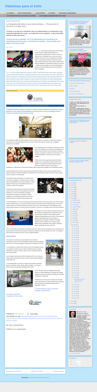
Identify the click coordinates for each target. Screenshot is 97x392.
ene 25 (76, 239)
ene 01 (76, 298)
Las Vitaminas (10, 13)
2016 (72, 191)
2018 (72, 187)
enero (74, 224)
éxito (46, 316)
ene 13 (76, 266)
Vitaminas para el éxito (23, 6)
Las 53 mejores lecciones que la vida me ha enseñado (21, 15)
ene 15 (76, 261)
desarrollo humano (38, 316)
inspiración (9, 318)
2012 (72, 301)
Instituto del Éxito (73, 86)
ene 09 (76, 275)
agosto (74, 209)
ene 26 (76, 237)
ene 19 (76, 253)
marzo (74, 220)
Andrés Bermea (24, 316)
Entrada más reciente (13, 371)
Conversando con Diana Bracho (67, 13)
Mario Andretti (9, 47)
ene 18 (76, 255)
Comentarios (74, 364)
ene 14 (76, 264)
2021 (72, 182)
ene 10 (76, 273)
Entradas (73, 361)
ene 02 (76, 295)
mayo (73, 215)
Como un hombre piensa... (25, 13)
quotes (48, 318)
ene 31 (76, 226)
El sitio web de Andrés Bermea (77, 83)
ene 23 (76, 244)
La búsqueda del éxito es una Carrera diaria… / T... (79, 281)
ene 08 (76, 277)
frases (55, 316)
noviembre (75, 202)
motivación (25, 318)
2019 (72, 185)
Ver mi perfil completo (74, 353)
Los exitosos (51, 13)
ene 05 (76, 289)
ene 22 (76, 246)
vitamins (14, 320)
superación (59, 318)
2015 (72, 194)
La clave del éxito (40, 13)
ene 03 (76, 293)
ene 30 (76, 228)
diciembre (75, 200)
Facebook (71, 88)
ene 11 (76, 270)
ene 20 (76, 250)
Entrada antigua (58, 371)
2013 (72, 198)
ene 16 (76, 259)
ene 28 (76, 233)
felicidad (50, 316)
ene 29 (76, 230)
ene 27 (76, 235)
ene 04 (76, 291)
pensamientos (33, 318)
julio (73, 211)
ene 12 (76, 268)
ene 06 (76, 287)
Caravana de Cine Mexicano (76, 94)
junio (73, 213)
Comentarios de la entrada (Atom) (39, 377)
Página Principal (37, 371)
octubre (74, 204)
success (53, 318)
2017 (72, 189)
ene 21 (76, 248)
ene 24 (76, 242)
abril (73, 218)
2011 (72, 303)
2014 (72, 196)
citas (31, 316)
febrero (74, 222)
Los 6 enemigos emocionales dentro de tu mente (52, 15)
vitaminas (9, 320)
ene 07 (76, 284)
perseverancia (41, 318)
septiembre (75, 206)
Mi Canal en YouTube (74, 91)
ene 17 (76, 257)
